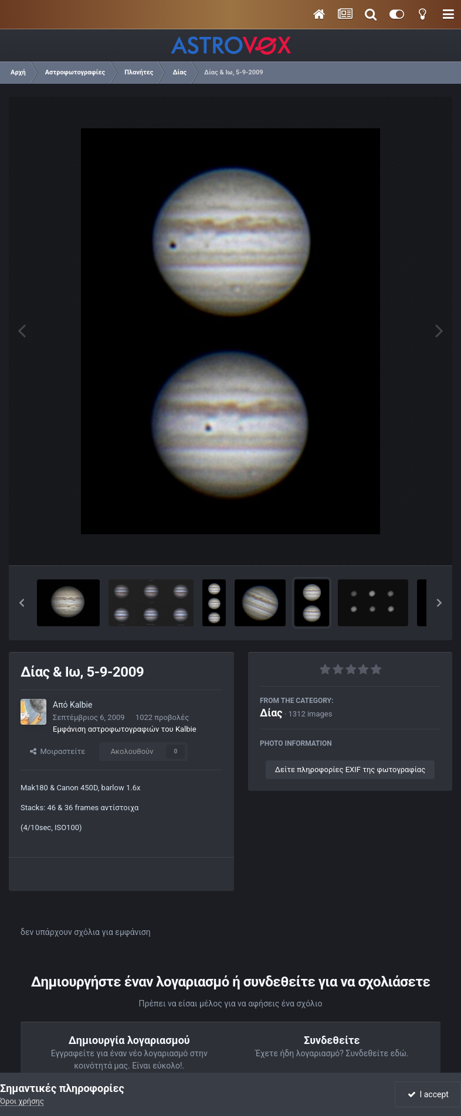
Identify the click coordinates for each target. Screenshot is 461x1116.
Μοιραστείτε (57, 751)
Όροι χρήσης (22, 1101)
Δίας (271, 713)
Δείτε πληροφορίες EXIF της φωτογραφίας (350, 769)
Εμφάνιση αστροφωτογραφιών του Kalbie (124, 729)
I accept (428, 1094)
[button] (22, 603)
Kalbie (81, 704)
